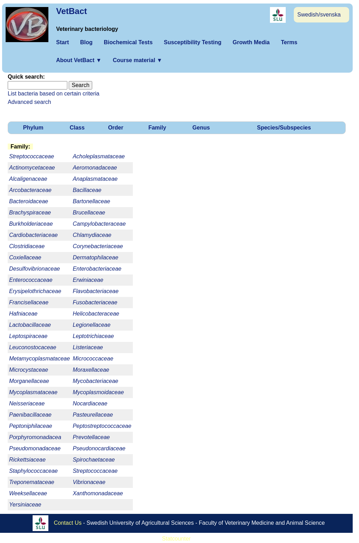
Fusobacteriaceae (95, 302)
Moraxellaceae (91, 370)
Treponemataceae (31, 482)
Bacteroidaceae (28, 201)
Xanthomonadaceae (98, 493)
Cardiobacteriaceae (33, 235)
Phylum (33, 128)
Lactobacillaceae (30, 325)
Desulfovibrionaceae (34, 269)
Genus (201, 128)
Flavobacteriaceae (95, 291)
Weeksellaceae (28, 493)
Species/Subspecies (284, 128)
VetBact (71, 11)
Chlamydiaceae (92, 235)
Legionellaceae (91, 325)
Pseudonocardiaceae (99, 448)
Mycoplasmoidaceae (98, 392)
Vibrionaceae (89, 482)
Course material (137, 60)
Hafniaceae (23, 314)
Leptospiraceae (28, 336)
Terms (289, 42)
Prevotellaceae (91, 437)
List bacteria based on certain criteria (53, 94)
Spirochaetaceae (94, 460)
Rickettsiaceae (27, 460)
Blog (86, 42)
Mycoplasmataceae (33, 392)
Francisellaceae (28, 302)
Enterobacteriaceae (97, 269)
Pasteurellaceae (93, 415)
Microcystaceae (28, 370)
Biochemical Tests (128, 42)
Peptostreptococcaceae (102, 426)
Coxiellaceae (25, 257)
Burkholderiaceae (31, 224)
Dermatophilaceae (95, 257)
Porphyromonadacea (35, 437)
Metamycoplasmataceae (39, 359)
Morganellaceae (29, 381)
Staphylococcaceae (33, 471)
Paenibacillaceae (30, 415)
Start (62, 42)
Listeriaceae (88, 347)
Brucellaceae (89, 213)
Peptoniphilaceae (30, 426)
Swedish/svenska (319, 15)
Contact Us (68, 523)
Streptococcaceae (95, 471)
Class (77, 128)
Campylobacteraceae (99, 224)
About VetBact (79, 60)
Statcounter (176, 539)
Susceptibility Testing (192, 42)
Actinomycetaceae (32, 168)
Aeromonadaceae (95, 168)
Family (157, 128)
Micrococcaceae (93, 359)
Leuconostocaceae (32, 347)
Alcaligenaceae (28, 179)
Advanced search (29, 102)
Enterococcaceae (31, 280)
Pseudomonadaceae (35, 448)
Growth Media (251, 42)
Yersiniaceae (25, 505)
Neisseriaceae (27, 403)
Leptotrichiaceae (93, 336)
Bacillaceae (87, 190)
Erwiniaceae (88, 280)
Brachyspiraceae (30, 213)
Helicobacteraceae (96, 314)
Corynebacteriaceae (98, 246)
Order (115, 128)
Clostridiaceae (27, 246)
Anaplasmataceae (95, 179)
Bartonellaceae (91, 201)
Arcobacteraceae (30, 190)
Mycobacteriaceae (95, 381)
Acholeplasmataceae (99, 156)
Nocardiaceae (90, 403)
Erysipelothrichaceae (35, 291)
